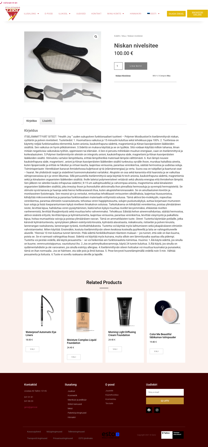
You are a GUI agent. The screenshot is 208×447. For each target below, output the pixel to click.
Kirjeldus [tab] (31, 120)
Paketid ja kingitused (77, 412)
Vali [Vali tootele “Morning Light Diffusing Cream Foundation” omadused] (115, 349)
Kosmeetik (72, 395)
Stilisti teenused (75, 404)
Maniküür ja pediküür (77, 399)
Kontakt (97, 13)
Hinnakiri (136, 13)
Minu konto (115, 13)
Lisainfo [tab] (47, 120)
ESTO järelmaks (86, 438)
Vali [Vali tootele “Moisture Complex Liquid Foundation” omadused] (74, 357)
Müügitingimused (54, 431)
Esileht (117, 36)
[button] (95, 36)
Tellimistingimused (76, 431)
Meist (70, 408)
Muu (124, 36)
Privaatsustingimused (63, 438)
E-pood (49, 13)
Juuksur (71, 390)
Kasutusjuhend (34, 431)
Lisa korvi (136, 66)
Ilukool (65, 13)
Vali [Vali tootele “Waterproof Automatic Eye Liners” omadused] (32, 349)
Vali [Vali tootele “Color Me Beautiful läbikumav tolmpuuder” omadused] (156, 351)
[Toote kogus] (118, 66)
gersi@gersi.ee (30, 407)
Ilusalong (31, 13)
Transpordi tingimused (37, 438)
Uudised (81, 13)
